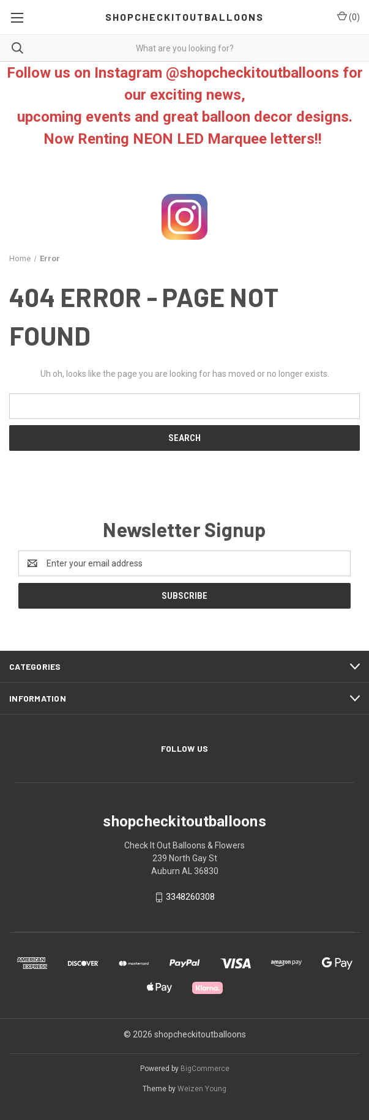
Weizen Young (201, 1089)
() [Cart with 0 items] (348, 16)
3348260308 (190, 896)
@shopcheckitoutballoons (252, 72)
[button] (185, 217)
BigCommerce (205, 1068)
